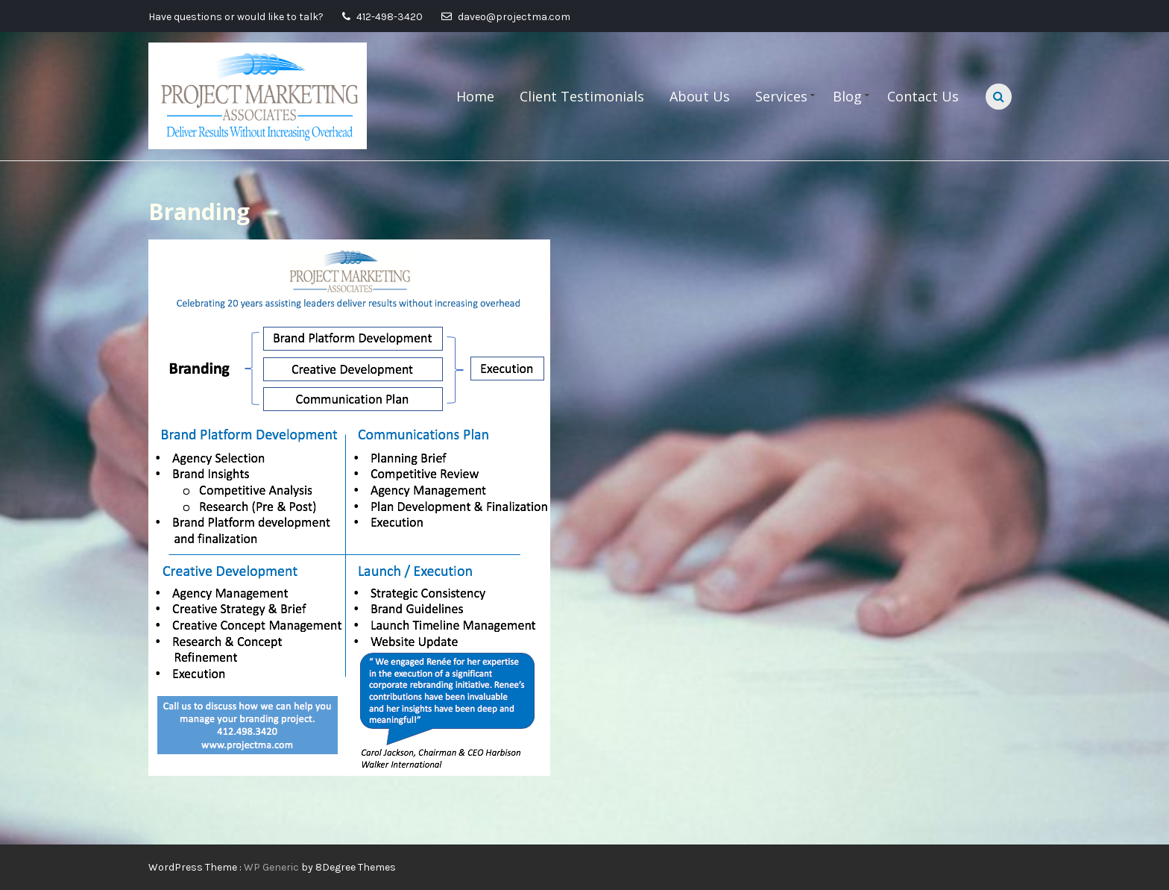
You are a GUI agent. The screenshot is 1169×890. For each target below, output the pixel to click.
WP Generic (272, 867)
